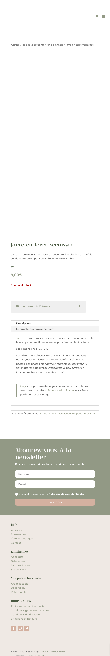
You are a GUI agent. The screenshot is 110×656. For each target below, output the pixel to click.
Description (23, 311)
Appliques (17, 545)
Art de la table (55, 33)
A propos (16, 518)
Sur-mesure (18, 522)
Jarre (19, 326)
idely (23, 374)
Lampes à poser (21, 553)
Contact (16, 530)
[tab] (48, 295)
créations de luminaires (60, 378)
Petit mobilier (19, 580)
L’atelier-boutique (22, 526)
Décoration (64, 401)
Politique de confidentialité (66, 482)
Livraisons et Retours (24, 607)
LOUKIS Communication (53, 640)
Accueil (15, 33)
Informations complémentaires (35, 317)
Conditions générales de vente (30, 598)
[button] (12, 255)
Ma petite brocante (33, 33)
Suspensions (19, 557)
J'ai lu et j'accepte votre (49, 482)
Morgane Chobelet (35, 644)
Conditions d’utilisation (25, 602)
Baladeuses (18, 549)
